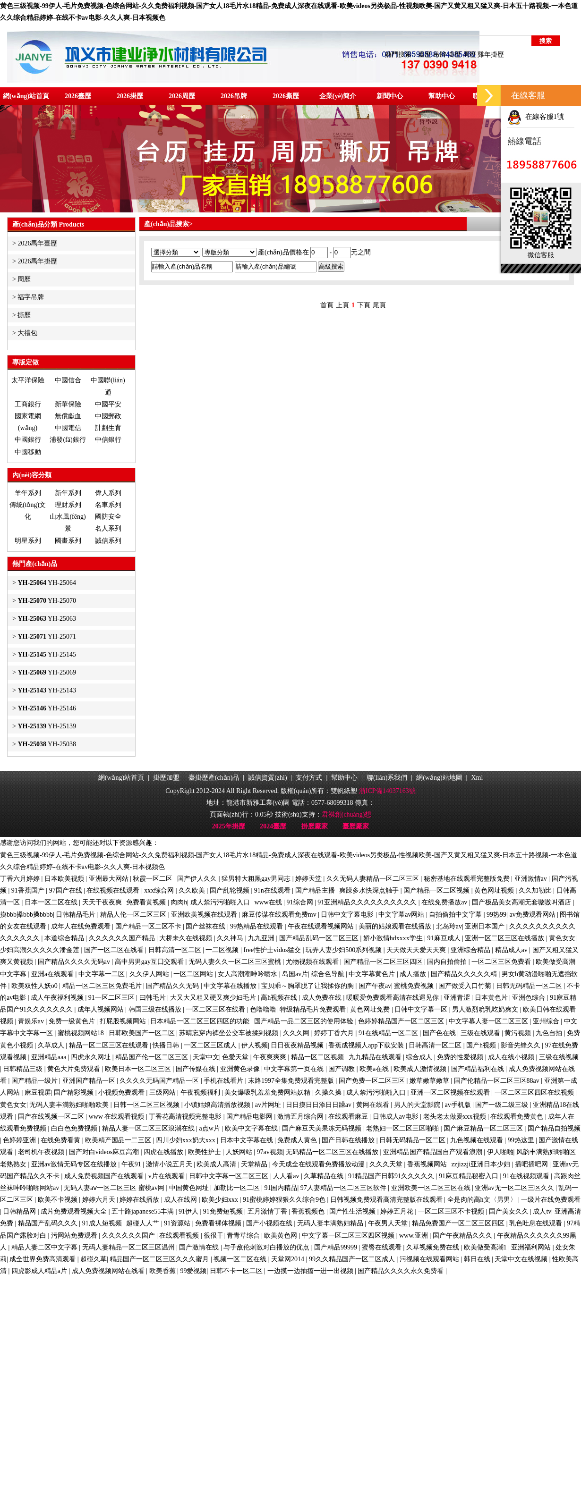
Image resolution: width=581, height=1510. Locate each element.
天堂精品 (255, 1164)
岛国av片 (295, 974)
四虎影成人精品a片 (40, 1270)
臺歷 (424, 54)
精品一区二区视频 (318, 1057)
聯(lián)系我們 (387, 777)
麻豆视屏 (38, 1092)
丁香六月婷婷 (21, 878)
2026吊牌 (234, 96)
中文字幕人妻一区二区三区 (489, 1021)
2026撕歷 (286, 96)
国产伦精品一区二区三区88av (497, 1080)
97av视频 (269, 1152)
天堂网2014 (288, 1259)
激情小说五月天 (170, 1164)
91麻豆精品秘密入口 (469, 1176)
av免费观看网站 (533, 914)
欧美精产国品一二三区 (119, 1140)
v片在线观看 (167, 1176)
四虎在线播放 (164, 1152)
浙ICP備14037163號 (387, 790)
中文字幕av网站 (402, 914)
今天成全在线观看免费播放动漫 (319, 1164)
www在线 (268, 902)
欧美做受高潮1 (486, 1247)
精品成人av (512, 949)
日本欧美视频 (65, 878)
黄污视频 (518, 1033)
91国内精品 (280, 1187)
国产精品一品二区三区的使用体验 (304, 1021)
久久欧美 (193, 890)
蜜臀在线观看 (382, 1247)
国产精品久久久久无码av (75, 961)
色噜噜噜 (263, 1009)
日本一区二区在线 (52, 902)
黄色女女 (562, 938)
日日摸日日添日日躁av (319, 1104)
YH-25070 (46, 600)
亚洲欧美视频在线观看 (205, 914)
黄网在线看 (373, 1104)
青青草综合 (244, 1235)
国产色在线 (440, 1033)
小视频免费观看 (122, 1092)
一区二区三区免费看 (502, 961)
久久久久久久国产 (129, 1235)
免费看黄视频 (147, 902)
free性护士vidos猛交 (273, 949)
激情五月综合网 (301, 1116)
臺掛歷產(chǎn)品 (213, 777)
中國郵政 (108, 416)
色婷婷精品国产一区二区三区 (402, 1021)
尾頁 (379, 305)
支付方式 (309, 777)
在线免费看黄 (61, 1140)
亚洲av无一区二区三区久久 (515, 1187)
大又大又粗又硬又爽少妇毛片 (214, 997)
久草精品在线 (324, 1176)
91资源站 (178, 1223)
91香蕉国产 (28, 890)
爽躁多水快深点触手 (370, 890)
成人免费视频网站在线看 (109, 1270)
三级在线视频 (559, 1057)
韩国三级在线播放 (155, 1009)
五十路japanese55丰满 (143, 1211)
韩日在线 (478, 1259)
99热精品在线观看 (257, 926)
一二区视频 (222, 949)
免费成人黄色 (298, 1140)
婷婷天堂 (309, 878)
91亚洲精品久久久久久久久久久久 (368, 902)
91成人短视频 (103, 1223)
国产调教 (342, 1068)
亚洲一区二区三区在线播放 (505, 938)
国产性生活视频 (353, 1211)
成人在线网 (181, 1199)
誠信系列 (108, 540)
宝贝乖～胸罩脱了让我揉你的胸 (308, 985)
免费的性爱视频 (461, 1057)
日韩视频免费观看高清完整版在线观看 (387, 1199)
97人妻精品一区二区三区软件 (344, 1187)
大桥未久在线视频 (186, 938)
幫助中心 (441, 96)
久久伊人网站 (150, 974)
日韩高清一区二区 (175, 949)
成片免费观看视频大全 (75, 1211)
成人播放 (414, 974)
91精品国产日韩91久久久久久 (392, 1176)
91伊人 (189, 1211)
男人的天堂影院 (418, 1104)
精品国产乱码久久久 (48, 1223)
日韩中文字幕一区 (421, 1009)
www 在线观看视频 (117, 1116)
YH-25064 (46, 582)
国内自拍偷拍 (448, 961)
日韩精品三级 (23, 1068)
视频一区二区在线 (241, 1259)
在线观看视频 (180, 1235)
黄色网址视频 (495, 890)
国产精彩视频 (74, 1092)
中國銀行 (28, 439)
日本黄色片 (492, 997)
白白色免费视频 (75, 1128)
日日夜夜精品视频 (298, 1045)
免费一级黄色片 (73, 1021)
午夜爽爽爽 (270, 1057)
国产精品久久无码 (173, 985)
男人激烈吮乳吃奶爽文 (486, 1009)
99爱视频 (193, 1270)
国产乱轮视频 (230, 890)
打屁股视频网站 (124, 1021)
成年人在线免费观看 (81, 926)
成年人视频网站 (101, 1009)
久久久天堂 (386, 1164)
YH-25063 (46, 618)
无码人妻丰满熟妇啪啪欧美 (70, 1104)
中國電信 (68, 427)
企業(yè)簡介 (338, 96)
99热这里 (522, 1140)
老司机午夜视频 (42, 1152)
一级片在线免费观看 (551, 1199)
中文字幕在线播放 (231, 985)
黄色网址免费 (371, 1009)
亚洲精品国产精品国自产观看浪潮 (433, 1152)
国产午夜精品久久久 (463, 1235)
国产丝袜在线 (206, 926)
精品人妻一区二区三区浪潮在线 (149, 1128)
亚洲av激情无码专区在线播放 (75, 1164)
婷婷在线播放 (140, 1199)
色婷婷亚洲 (20, 1140)
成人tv (542, 1211)
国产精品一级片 (35, 1080)
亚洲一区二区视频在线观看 (451, 1092)
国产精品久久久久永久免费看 (401, 1270)
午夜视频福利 (201, 1092)
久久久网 (297, 1033)
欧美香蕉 (163, 1270)
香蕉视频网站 (428, 1164)
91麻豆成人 (444, 938)
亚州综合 (547, 1021)
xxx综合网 (160, 890)
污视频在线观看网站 (430, 1259)
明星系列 (28, 540)
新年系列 (68, 493)
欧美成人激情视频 (420, 1068)
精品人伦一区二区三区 (134, 914)
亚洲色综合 (529, 997)
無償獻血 (68, 416)
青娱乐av (32, 1021)
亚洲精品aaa (49, 1057)
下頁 (363, 305)
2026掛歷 (130, 96)
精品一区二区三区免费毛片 (103, 985)
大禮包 (27, 333)
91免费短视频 (224, 1211)
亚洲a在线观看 (53, 974)
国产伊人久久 (198, 878)
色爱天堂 (236, 1057)
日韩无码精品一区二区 (530, 985)
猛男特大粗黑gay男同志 (257, 878)
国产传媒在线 (196, 1068)
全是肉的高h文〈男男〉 (483, 1199)
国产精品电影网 (250, 1116)
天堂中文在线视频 (522, 1259)
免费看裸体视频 (219, 1223)
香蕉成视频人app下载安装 (367, 1045)
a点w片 (210, 1128)
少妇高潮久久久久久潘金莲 (40, 949)
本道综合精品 (65, 938)
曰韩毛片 (153, 997)
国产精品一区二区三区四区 (384, 961)
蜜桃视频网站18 (82, 1033)
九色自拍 (550, 1033)
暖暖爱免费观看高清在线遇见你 (393, 997)
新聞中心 (389, 96)
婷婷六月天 (99, 1199)
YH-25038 (46, 744)
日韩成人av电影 (396, 1116)
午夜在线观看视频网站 (322, 926)
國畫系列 (68, 540)
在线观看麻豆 (349, 1116)
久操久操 (329, 1092)
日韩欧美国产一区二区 (143, 1033)
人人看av (287, 1176)
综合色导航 (328, 974)
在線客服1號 (535, 116)
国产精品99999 (336, 1247)
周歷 (469, 54)
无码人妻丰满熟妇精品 (331, 1223)
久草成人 (52, 1045)
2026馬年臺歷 (37, 243)
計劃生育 (108, 427)
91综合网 (301, 902)
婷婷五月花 (397, 1211)
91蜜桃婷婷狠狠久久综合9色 (285, 1199)
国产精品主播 (316, 890)
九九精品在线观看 (376, 1057)
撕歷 (24, 315)
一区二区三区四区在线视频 (535, 1092)
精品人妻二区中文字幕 (45, 1247)
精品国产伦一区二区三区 (152, 1057)
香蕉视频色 (308, 1211)
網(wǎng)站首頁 (26, 96)
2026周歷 (182, 96)
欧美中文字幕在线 (252, 1128)
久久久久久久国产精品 (123, 938)
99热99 (496, 914)
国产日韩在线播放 (349, 1140)
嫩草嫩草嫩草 (430, 1080)
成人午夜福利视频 (58, 997)
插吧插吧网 (532, 1164)
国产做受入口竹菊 (465, 985)
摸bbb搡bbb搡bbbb (26, 914)
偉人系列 (108, 493)
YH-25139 (46, 726)
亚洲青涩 (458, 997)
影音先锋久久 (521, 1045)
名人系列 (108, 528)
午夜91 (132, 1164)
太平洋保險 (27, 380)
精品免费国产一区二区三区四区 (459, 1223)
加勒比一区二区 (238, 1187)
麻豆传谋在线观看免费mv (280, 914)
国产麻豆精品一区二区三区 (484, 1128)
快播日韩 (167, 1045)
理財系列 (68, 504)
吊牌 (439, 54)
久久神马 (231, 938)
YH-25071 (46, 636)
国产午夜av (375, 985)
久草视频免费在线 (433, 1247)
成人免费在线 (322, 997)
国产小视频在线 (270, 1223)
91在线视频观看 (527, 1176)
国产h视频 (482, 1045)
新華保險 (68, 404)
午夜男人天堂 (389, 1223)
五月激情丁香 (268, 1211)
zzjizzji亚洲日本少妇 (482, 1164)
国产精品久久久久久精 (465, 974)
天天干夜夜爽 (103, 902)
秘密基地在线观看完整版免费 (468, 878)
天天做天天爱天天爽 (417, 949)
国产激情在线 (200, 1247)
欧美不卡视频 (58, 1199)
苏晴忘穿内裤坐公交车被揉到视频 (229, 1033)
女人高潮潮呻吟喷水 (248, 974)
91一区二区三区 (112, 997)
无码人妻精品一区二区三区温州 (129, 1247)
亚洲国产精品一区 (89, 1080)
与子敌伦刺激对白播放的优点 (267, 1247)
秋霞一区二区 (153, 878)
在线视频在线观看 (113, 890)
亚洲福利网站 (532, 1247)
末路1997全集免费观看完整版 (292, 1080)
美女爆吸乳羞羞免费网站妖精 (268, 1092)
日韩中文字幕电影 (348, 914)
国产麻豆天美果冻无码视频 (322, 1128)
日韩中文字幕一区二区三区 (229, 1176)
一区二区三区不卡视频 (452, 1211)
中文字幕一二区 (102, 974)
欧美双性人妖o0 (35, 985)
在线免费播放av (445, 902)
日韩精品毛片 (76, 914)
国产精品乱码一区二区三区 (319, 938)
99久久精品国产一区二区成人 (353, 1259)
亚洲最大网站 (109, 878)
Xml (477, 777)
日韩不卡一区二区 (237, 1270)
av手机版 (458, 1104)
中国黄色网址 (190, 1187)
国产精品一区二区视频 (437, 890)
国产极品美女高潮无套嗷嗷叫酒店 (522, 902)
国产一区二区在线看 (114, 949)
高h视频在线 (280, 997)
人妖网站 (240, 1152)
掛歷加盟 (166, 777)
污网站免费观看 (75, 1235)
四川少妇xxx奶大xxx (186, 1140)
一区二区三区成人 (211, 1045)
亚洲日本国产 (485, 926)
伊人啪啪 (500, 1152)
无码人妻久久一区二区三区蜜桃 (235, 961)
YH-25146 (46, 708)
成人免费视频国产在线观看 (104, 1176)
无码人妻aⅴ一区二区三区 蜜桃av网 (115, 1187)
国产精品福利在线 (478, 1068)
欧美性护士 (205, 1152)
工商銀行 (28, 404)
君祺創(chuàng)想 (347, 814)
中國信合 (68, 380)
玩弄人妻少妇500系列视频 (345, 949)
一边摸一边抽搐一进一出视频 (311, 1270)
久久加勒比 (536, 890)
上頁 (342, 305)
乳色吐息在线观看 (536, 1223)
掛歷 (454, 54)
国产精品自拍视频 (554, 1128)
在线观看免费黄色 (517, 1116)
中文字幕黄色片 (373, 974)
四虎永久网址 (91, 1057)
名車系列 (108, 504)
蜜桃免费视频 (415, 985)
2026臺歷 (78, 96)
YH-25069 (46, 672)
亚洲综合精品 (471, 949)
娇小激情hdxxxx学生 (394, 938)
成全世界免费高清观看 (43, 1259)
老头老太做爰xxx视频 (455, 1116)
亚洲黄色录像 (241, 1068)
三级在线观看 (481, 1033)
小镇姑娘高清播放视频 (218, 1104)
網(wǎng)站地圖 (439, 777)
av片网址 (269, 1104)
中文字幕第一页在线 (294, 1068)
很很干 (213, 1235)
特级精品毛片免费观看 (314, 1009)
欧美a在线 (375, 1068)
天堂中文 (206, 1057)
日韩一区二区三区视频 (147, 1104)
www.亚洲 (414, 1235)
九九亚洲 (262, 938)
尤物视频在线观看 (313, 961)
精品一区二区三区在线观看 (109, 1045)
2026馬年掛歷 (37, 261)
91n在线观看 (273, 890)
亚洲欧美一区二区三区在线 (431, 1187)
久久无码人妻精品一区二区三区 (373, 878)
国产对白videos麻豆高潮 (105, 1152)
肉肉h (179, 902)
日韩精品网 (20, 1211)
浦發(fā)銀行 (67, 439)
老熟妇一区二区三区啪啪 (403, 1128)
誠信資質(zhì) (267, 777)
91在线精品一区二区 (389, 1033)
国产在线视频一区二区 (52, 1116)
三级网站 (163, 1092)
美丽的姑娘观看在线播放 (396, 926)
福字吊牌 (30, 297)
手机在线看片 (224, 1080)
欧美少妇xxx (221, 1199)
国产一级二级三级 (502, 1104)
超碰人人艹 (143, 1223)
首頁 (326, 305)
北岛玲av (449, 926)
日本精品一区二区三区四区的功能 (200, 1021)
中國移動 (28, 452)
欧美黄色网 (281, 1235)
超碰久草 (93, 1259)
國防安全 (108, 516)
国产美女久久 (509, 1211)
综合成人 (420, 1057)
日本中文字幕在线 (247, 1140)
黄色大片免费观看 (74, 1068)
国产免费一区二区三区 (373, 1080)
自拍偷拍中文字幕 (456, 914)
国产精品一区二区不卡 (149, 926)
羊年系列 (28, 493)
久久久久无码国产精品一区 (160, 1080)
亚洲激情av (531, 878)
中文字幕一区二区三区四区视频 (349, 1235)
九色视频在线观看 (477, 1140)
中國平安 (108, 404)
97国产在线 (66, 890)
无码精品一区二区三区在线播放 (333, 1152)
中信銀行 (108, 439)
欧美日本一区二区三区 (139, 1068)
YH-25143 (46, 690)
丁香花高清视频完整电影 (186, 1116)
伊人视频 (254, 1045)
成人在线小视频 (512, 1057)
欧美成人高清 (217, 1164)
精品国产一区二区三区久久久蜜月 (160, 1259)
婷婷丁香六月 (335, 1033)
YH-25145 (46, 654)
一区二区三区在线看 (216, 1009)
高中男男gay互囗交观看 (150, 961)
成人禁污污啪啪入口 (221, 902)
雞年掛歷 (491, 54)
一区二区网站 (194, 974)
